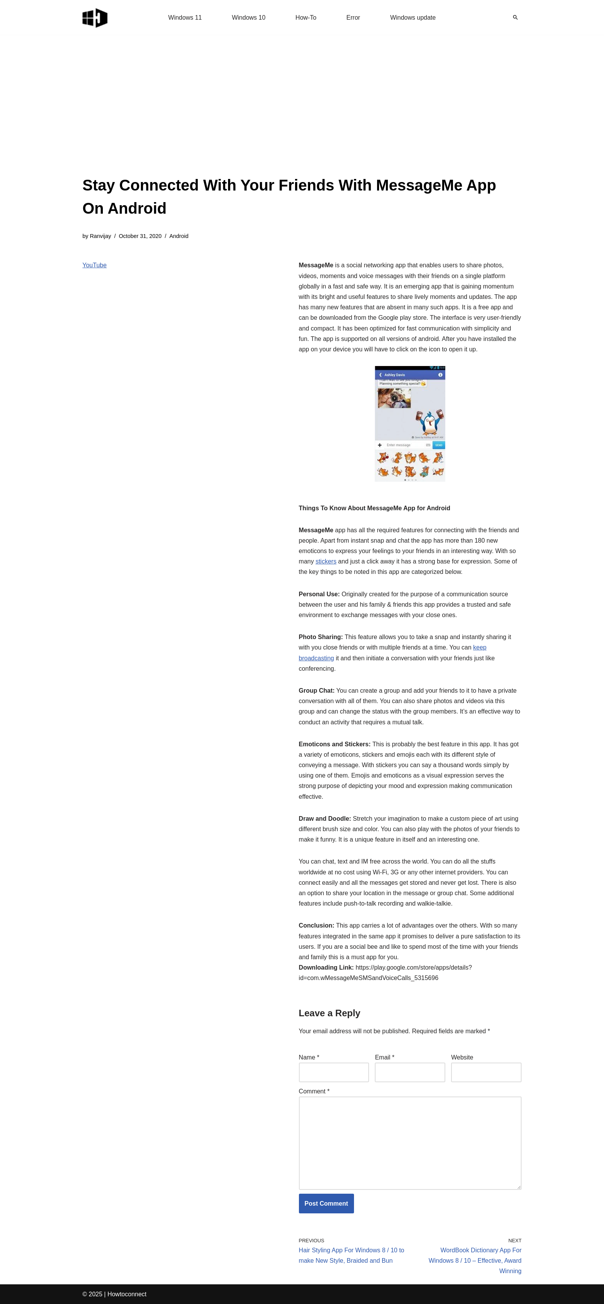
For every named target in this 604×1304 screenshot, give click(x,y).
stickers (325, 561)
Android (179, 236)
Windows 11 (185, 17)
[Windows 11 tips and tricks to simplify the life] (95, 17)
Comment (314, 1091)
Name (309, 1057)
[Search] (515, 17)
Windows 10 (248, 17)
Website (462, 1057)
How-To (305, 17)
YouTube (94, 265)
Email (384, 1057)
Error (353, 17)
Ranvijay (100, 236)
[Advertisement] (302, 116)
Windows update (413, 17)
